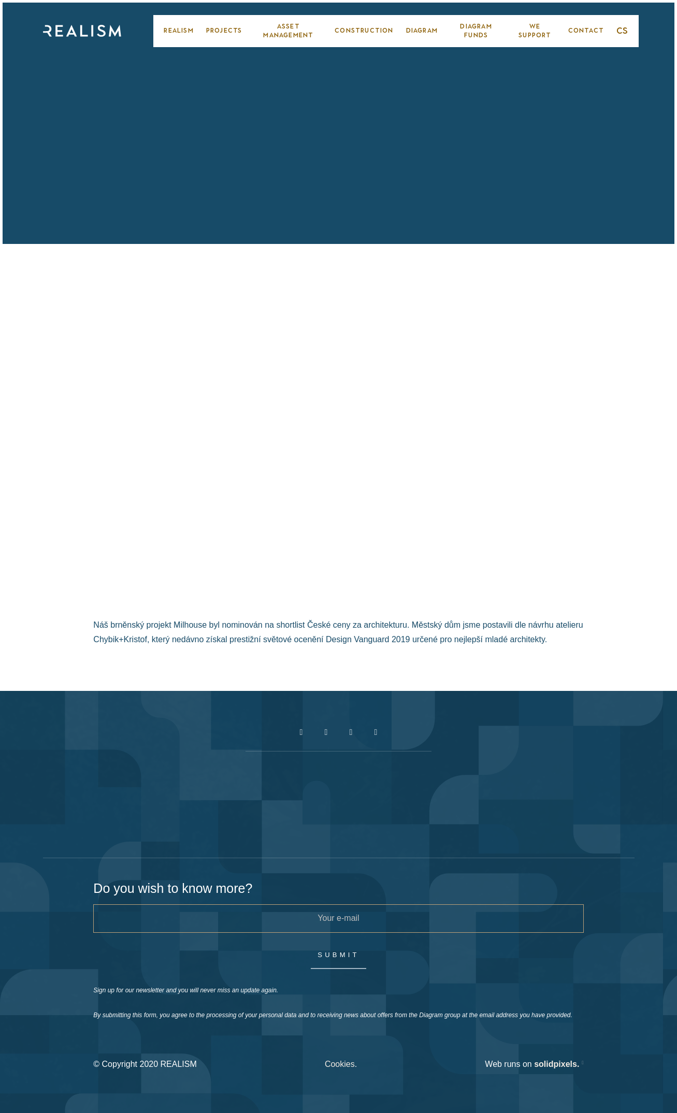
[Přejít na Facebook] (301, 732)
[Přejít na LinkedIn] (376, 732)
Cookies (340, 1064)
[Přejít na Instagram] (326, 732)
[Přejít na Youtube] (351, 732)
